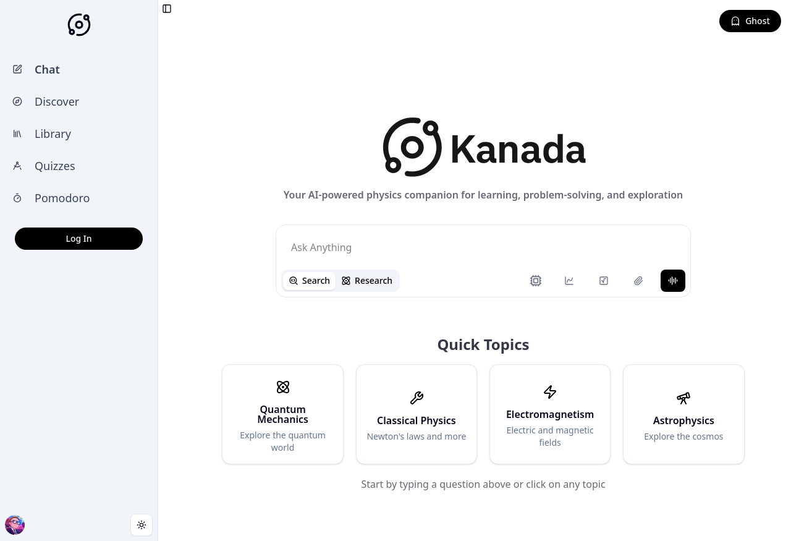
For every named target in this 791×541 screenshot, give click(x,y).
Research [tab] (366, 280)
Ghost (750, 21)
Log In (78, 238)
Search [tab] (309, 280)
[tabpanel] (403, 247)
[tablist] (340, 281)
